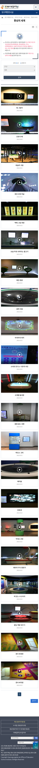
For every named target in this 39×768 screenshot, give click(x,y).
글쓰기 (34, 701)
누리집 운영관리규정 (19, 725)
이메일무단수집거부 (19, 733)
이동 (36, 738)
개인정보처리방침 (19, 722)
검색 (19, 77)
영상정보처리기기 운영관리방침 (19, 729)
